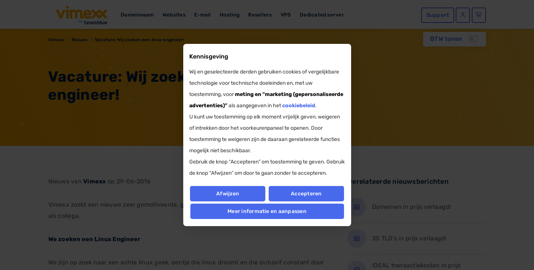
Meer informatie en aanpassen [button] (267, 211)
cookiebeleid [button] (298, 105)
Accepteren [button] (306, 193)
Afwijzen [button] (227, 193)
